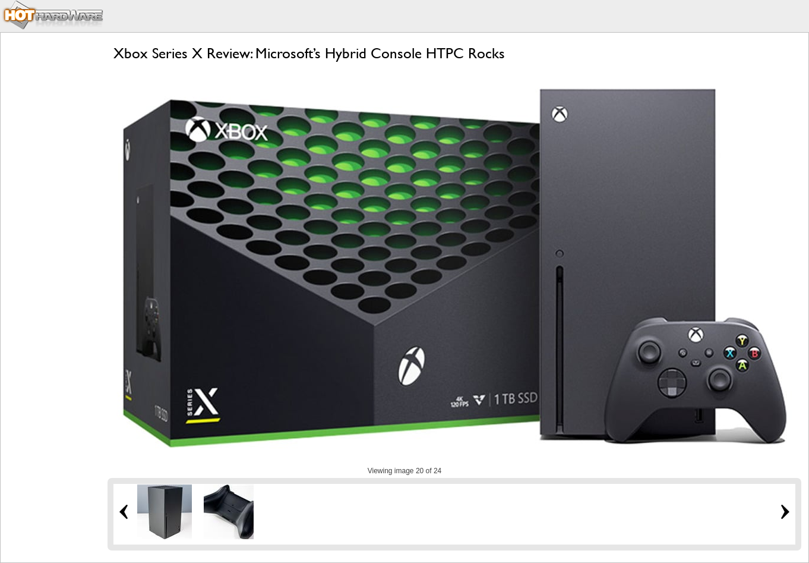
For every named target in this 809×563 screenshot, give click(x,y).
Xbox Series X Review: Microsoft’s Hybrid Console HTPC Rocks (309, 53)
